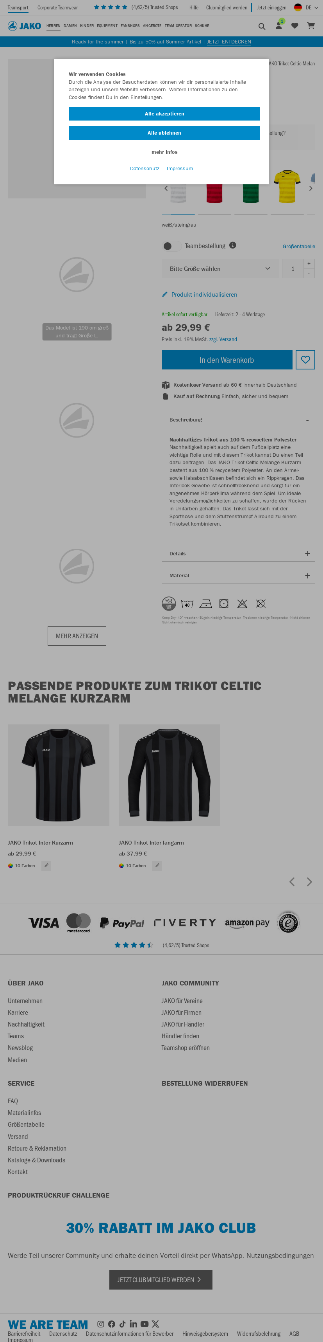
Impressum (180, 168)
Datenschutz (144, 168)
